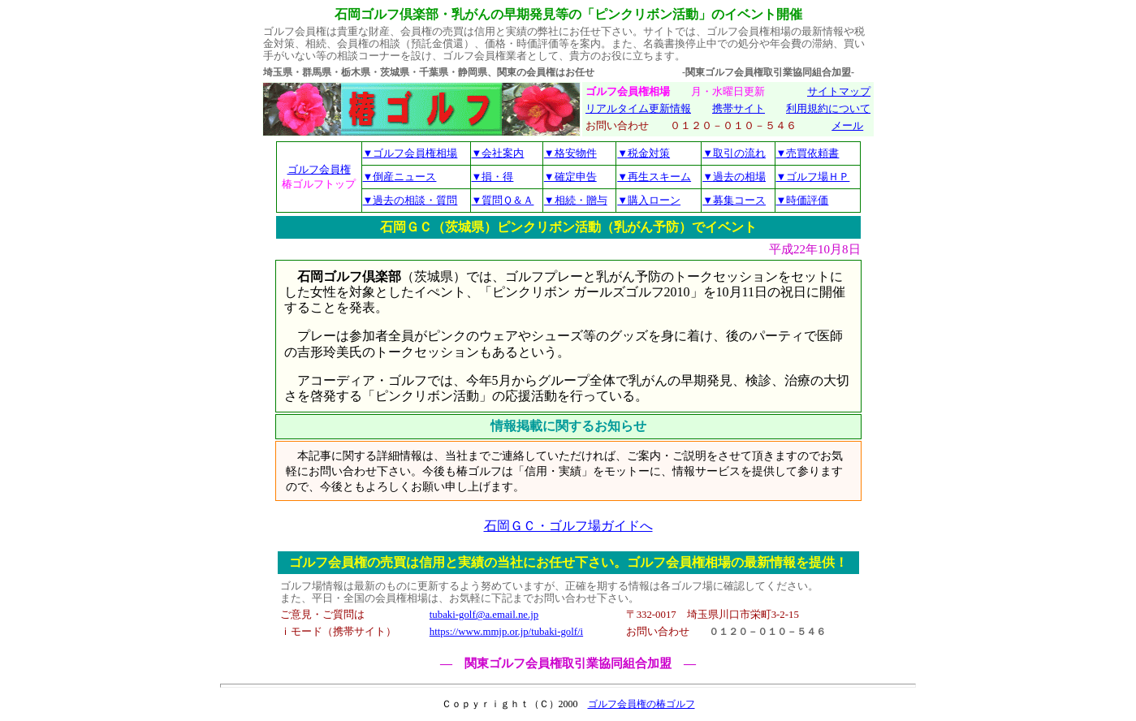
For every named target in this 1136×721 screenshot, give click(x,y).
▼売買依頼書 (808, 153)
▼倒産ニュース (400, 177)
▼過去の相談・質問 (410, 200)
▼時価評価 (802, 200)
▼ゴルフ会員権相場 (410, 153)
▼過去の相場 (734, 177)
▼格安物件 (570, 153)
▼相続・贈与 (575, 200)
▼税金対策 (643, 153)
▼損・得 (493, 177)
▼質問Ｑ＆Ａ (503, 200)
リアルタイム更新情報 (638, 108)
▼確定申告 (570, 177)
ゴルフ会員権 (319, 169)
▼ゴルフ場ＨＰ (813, 177)
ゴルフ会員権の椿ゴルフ (641, 704)
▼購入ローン (648, 200)
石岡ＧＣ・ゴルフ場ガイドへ (568, 526)
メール (847, 126)
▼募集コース (734, 200)
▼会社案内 (498, 153)
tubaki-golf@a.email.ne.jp (484, 614)
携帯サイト (738, 108)
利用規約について (828, 108)
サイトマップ (838, 91)
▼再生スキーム (654, 177)
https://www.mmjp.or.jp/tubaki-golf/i (506, 631)
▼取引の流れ (734, 153)
